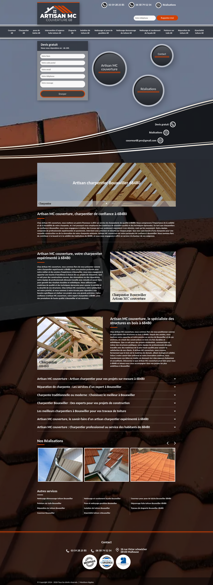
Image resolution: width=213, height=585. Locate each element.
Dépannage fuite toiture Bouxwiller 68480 (148, 501)
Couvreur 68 (12, 31)
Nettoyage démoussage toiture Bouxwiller (55, 496)
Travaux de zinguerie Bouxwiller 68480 (147, 506)
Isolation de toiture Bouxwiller (97, 506)
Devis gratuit (165, 122)
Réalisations (159, 130)
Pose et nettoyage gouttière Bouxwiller (100, 501)
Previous (168, 440)
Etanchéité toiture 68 (199, 31)
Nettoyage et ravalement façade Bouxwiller (102, 496)
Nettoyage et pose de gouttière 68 (103, 31)
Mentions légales (87, 580)
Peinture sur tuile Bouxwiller (49, 501)
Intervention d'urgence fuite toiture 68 (54, 31)
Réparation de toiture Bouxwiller (51, 506)
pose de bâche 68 (36, 31)
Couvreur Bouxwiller (46, 510)
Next (175, 440)
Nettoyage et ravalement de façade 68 (149, 31)
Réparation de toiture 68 (184, 31)
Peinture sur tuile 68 (169, 31)
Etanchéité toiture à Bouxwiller (97, 510)
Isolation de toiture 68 (85, 31)
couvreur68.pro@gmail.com (144, 138)
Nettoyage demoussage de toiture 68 (126, 31)
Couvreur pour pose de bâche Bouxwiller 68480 (151, 496)
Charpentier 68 (24, 31)
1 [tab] (106, 203)
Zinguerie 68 (72, 31)
